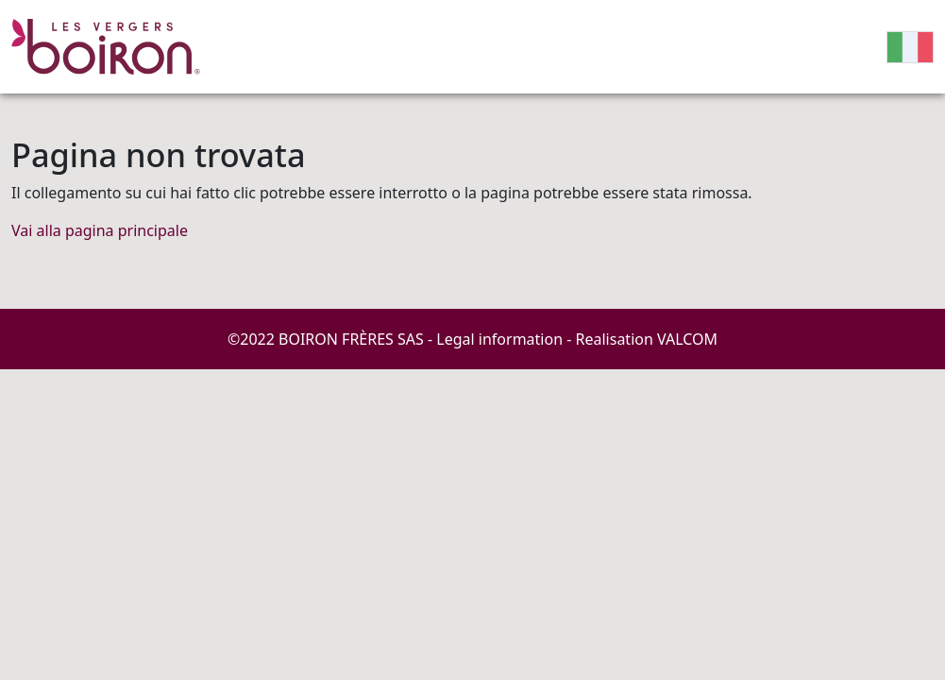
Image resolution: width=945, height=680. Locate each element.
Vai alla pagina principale (99, 230)
